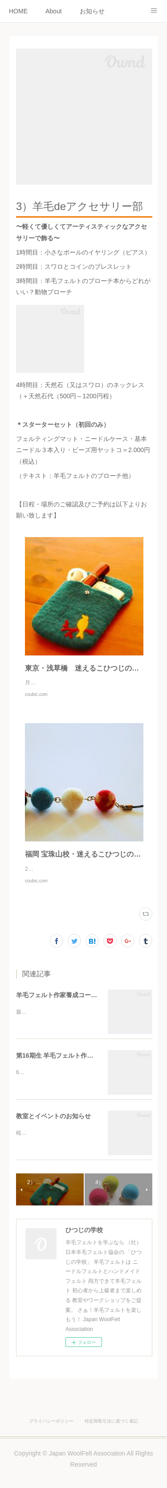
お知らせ (92, 11)
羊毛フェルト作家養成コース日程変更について (81, 1012)
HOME (18, 11)
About (53, 11)
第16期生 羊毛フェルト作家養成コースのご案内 (82, 1073)
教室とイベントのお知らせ (53, 1133)
